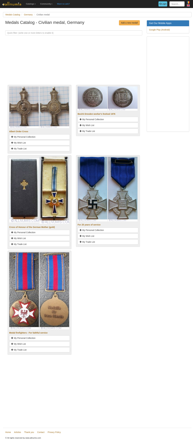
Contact (40, 432)
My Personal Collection (23, 137)
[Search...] (177, 3)
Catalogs (31, 4)
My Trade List (19, 148)
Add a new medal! (129, 23)
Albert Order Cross (18, 131)
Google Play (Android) (159, 30)
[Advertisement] (73, 64)
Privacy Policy (54, 432)
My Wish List (18, 143)
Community (46, 4)
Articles (17, 432)
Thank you (29, 432)
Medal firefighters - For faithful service (28, 333)
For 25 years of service (89, 224)
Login (162, 4)
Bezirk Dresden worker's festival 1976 (96, 114)
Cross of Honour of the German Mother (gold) (32, 227)
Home (8, 432)
